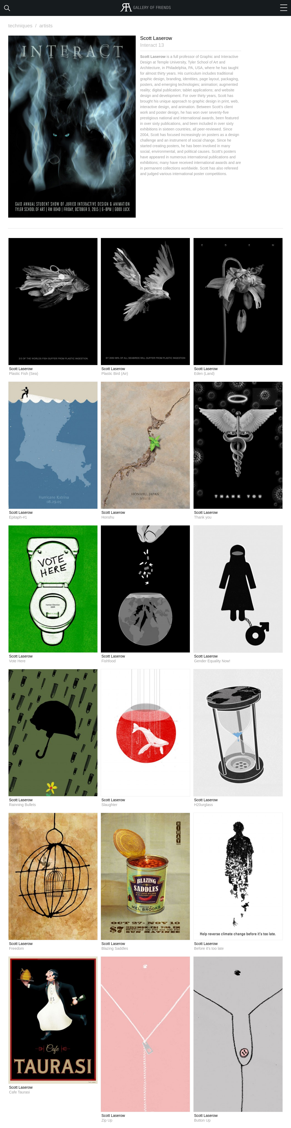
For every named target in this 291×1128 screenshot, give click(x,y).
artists (46, 25)
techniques (23, 25)
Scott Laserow (21, 368)
